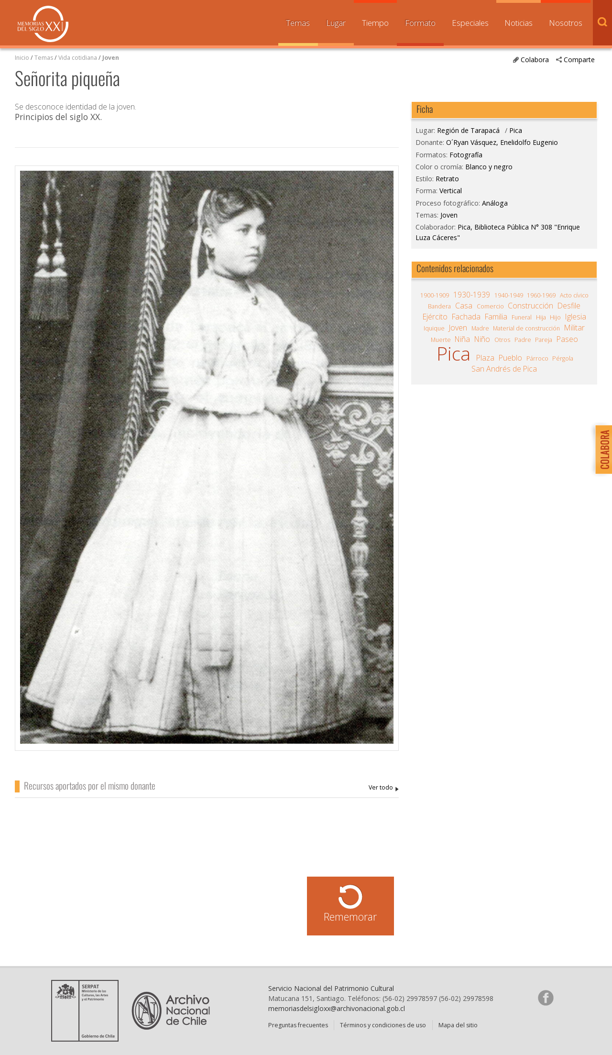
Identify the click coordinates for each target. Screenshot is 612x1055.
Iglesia (575, 316)
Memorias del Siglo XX (43, 24)
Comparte (579, 59)
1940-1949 (508, 295)
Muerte (441, 340)
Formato (420, 22)
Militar (574, 327)
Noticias (518, 22)
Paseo (567, 339)
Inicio (22, 58)
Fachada (466, 316)
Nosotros (565, 22)
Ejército (435, 316)
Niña (462, 339)
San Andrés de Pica (504, 369)
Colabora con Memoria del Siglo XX (601, 449)
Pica (515, 130)
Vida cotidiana (78, 58)
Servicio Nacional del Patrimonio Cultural (331, 988)
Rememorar (350, 916)
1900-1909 (434, 295)
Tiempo (375, 22)
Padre (522, 340)
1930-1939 (471, 294)
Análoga (495, 203)
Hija (541, 317)
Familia (496, 316)
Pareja (543, 340)
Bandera (439, 306)
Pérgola (562, 358)
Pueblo (510, 358)
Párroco (537, 358)
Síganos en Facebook (545, 997)
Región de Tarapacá (468, 130)
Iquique (434, 328)
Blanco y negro (489, 166)
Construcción (530, 305)
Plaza (485, 358)
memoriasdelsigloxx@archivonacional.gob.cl (336, 1008)
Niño (482, 339)
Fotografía (465, 154)
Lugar (336, 22)
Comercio (490, 306)
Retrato (447, 178)
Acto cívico (574, 295)
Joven (110, 58)
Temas (298, 22)
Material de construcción (526, 328)
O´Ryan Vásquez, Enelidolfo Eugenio (384, 787)
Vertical (450, 190)
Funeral (522, 317)
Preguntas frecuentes (298, 1025)
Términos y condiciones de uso (383, 1025)
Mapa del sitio (458, 1025)
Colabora (535, 59)
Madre (480, 328)
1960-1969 (541, 295)
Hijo (555, 317)
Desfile (568, 305)
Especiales (470, 22)
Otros (502, 340)
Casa (463, 305)
